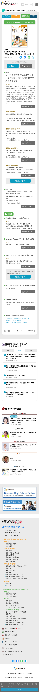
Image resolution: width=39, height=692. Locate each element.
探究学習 (8, 573)
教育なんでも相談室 (11, 635)
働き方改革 (9, 551)
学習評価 (8, 568)
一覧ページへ (19, 331)
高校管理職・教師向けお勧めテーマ (14, 539)
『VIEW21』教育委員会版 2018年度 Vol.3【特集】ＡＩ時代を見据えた (20, 320)
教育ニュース (11, 629)
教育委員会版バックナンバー (25, 16)
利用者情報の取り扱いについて (14, 652)
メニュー (36, 4)
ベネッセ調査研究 (11, 596)
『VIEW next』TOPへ (32, 10)
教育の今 (7, 639)
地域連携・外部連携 (12, 559)
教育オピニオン (10, 632)
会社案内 (30, 673)
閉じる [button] (19, 689)
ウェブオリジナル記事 (6, 16)
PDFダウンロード (29, 106)
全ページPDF (27, 66)
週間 (19, 350)
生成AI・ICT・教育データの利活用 (16, 577)
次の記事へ (31, 331)
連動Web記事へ (21, 181)
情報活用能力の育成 (12, 621)
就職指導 (8, 584)
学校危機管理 (10, 555)
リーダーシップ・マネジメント (15, 607)
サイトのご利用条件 (11, 645)
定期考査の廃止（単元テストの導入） (17, 566)
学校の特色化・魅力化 (12, 553)
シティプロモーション (12, 605)
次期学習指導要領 (11, 544)
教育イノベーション (11, 642)
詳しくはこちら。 (12, 686)
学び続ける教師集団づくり (14, 557)
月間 (31, 350)
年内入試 (8, 586)
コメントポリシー (10, 649)
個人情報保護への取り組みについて (16, 673)
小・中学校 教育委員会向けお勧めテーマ (16, 589)
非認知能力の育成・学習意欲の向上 (16, 618)
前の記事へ (8, 331)
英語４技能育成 (10, 571)
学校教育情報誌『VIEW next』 (14, 527)
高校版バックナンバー (15, 16)
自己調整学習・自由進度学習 (14, 575)
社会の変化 (9, 546)
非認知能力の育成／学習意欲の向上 (16, 579)
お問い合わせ (9, 655)
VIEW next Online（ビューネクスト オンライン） (12, 522)
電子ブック (14, 66)
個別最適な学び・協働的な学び (15, 623)
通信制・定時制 (10, 562)
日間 (8, 350)
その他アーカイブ (33, 16)
